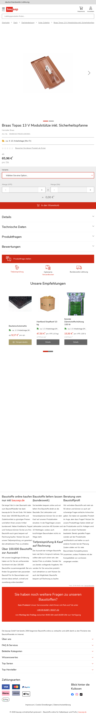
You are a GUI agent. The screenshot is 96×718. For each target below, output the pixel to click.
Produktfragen (12, 237)
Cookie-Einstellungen (44, 705)
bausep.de (82, 712)
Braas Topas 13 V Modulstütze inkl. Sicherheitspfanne (75, 22)
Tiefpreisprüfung (17, 272)
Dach (16, 22)
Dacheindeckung (28, 22)
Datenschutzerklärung (62, 705)
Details (6, 217)
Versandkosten (48, 274)
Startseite (6, 22)
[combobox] (48, 16)
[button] (89, 73)
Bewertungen (11, 247)
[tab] (48, 217)
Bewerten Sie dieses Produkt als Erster (30, 148)
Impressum (29, 705)
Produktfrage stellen (22, 258)
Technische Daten (14, 227)
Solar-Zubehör (44, 22)
